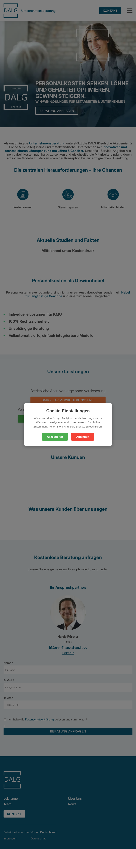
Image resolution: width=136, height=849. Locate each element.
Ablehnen (82, 436)
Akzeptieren (55, 436)
